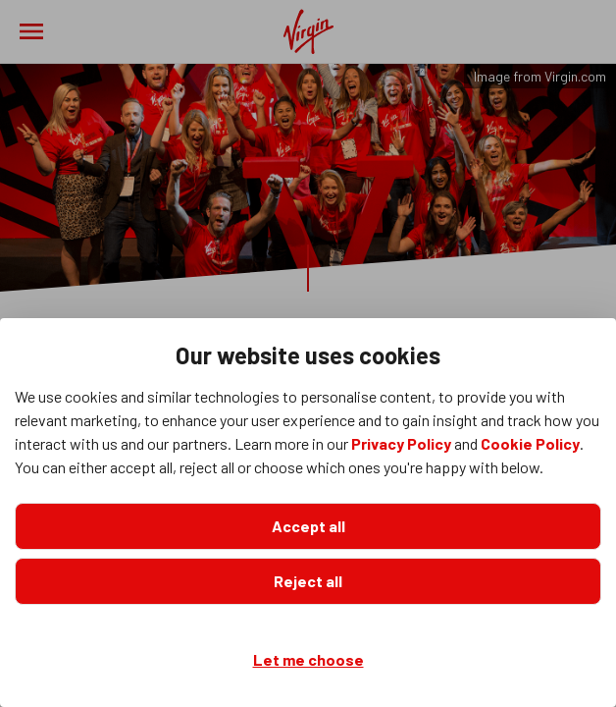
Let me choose (308, 659)
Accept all (308, 526)
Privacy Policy (401, 443)
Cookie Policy (530, 443)
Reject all (308, 580)
